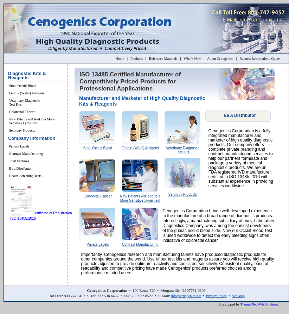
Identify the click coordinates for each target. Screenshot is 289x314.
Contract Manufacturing (26, 154)
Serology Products (22, 130)
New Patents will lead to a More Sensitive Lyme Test (31, 121)
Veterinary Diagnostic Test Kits (24, 102)
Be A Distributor (240, 115)
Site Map (238, 296)
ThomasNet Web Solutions (259, 304)
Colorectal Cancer (21, 112)
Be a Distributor (20, 168)
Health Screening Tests (25, 176)
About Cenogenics (220, 59)
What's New (192, 59)
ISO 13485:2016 (23, 218)
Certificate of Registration (52, 213)
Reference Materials (163, 59)
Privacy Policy (216, 296)
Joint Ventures (19, 161)
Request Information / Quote (259, 59)
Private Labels (19, 146)
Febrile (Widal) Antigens (26, 93)
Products (136, 59)
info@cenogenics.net (186, 296)
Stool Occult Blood (22, 86)
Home (119, 59)
